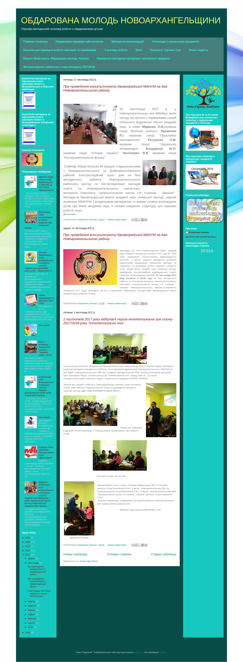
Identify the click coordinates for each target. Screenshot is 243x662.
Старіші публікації (163, 554)
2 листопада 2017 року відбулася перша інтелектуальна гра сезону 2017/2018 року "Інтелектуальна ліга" (117, 321)
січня (31, 627)
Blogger (163, 652)
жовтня (32, 601)
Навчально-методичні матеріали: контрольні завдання (133, 58)
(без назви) (44, 325)
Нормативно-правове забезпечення (79, 41)
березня (32, 618)
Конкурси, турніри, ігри (165, 50)
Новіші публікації (75, 554)
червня (32, 610)
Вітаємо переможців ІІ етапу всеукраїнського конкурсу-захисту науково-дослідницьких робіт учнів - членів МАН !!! (39, 261)
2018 (28, 550)
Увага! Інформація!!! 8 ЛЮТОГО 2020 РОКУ (46, 299)
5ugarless (138, 652)
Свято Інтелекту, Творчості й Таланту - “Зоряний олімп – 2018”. (45, 348)
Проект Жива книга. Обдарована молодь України (56, 58)
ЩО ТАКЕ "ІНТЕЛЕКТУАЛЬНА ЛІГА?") (101, 391)
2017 (28, 554)
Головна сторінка (119, 554)
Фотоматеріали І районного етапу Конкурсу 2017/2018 (59, 66)
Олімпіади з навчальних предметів (175, 41)
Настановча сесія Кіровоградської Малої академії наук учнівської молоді (39, 220)
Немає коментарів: (117, 219)
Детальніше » (70, 214)
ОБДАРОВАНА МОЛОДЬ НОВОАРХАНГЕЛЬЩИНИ (121, 20)
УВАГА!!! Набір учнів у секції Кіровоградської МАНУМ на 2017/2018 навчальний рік (46, 183)
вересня (32, 605)
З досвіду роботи (116, 50)
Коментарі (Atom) (89, 561)
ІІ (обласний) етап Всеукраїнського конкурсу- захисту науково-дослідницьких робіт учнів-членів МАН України (39, 386)
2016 (28, 632)
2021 (28, 537)
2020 (28, 542)
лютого (32, 623)
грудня (31, 558)
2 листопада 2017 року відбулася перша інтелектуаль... (38, 593)
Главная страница (35, 41)
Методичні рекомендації (128, 41)
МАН (139, 50)
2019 (28, 546)
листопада (33, 563)
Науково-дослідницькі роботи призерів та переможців (59, 50)
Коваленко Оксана (199, 232)
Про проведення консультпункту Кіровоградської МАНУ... (36, 570)
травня (32, 614)
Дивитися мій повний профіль (201, 236)
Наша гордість (198, 50)
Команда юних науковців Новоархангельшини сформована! (46, 452)
